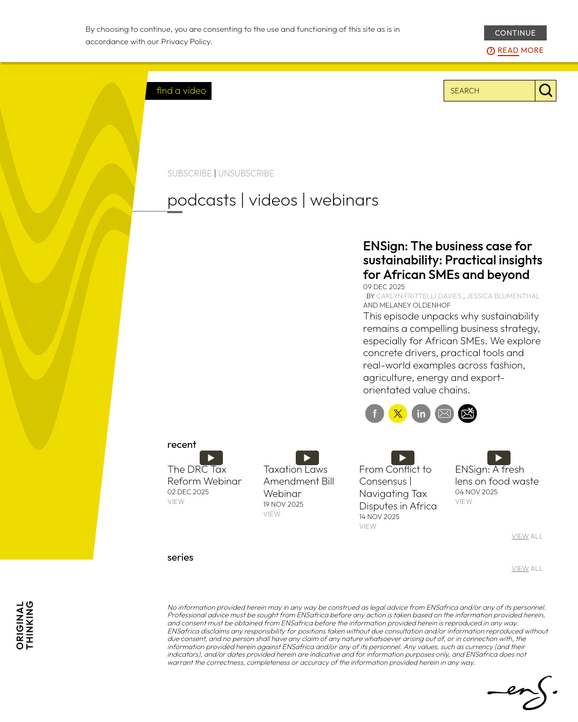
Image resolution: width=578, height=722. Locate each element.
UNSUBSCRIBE (246, 173)
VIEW (176, 501)
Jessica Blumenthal (503, 295)
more (521, 50)
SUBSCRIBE (189, 173)
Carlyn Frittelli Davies (418, 295)
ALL (527, 536)
